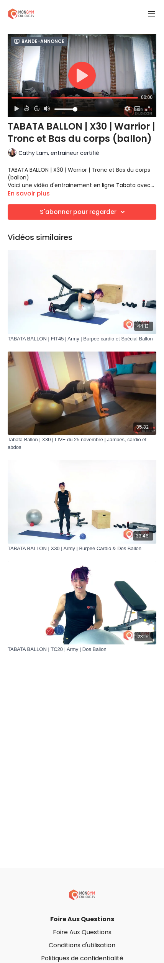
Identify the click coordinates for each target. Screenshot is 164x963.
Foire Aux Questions (82, 919)
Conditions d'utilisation (82, 945)
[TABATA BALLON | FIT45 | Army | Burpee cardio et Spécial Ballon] (82, 339)
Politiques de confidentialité (82, 958)
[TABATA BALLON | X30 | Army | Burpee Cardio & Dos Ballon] (82, 548)
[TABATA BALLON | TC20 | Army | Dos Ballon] (82, 649)
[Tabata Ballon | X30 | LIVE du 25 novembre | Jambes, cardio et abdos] (82, 443)
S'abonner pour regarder (83, 212)
